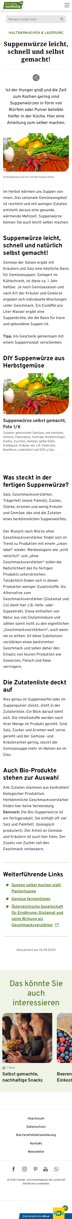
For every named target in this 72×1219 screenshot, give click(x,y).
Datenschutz (36, 1127)
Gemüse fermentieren (31, 899)
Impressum (36, 1119)
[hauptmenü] (67, 5)
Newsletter (36, 1152)
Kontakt (36, 1144)
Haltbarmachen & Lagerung (36, 33)
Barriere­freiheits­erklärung (36, 1135)
